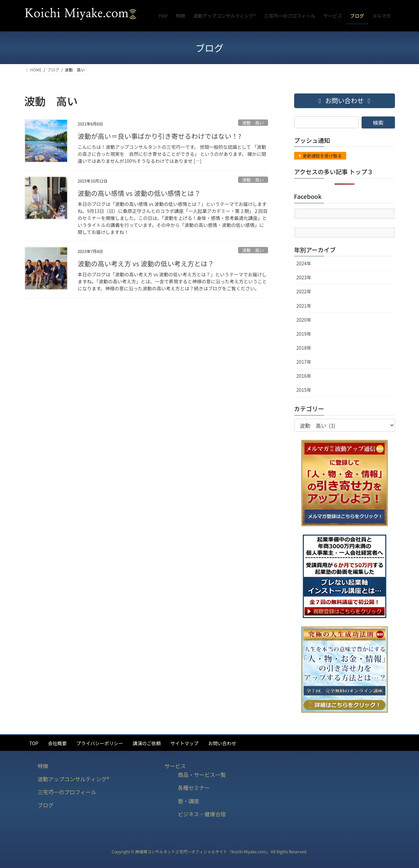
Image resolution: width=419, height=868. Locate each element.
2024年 (303, 263)
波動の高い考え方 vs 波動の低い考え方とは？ (146, 263)
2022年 (303, 291)
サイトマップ (184, 743)
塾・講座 (188, 801)
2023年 (303, 277)
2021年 (303, 305)
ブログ (46, 805)
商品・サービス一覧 (202, 775)
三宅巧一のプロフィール (67, 792)
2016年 (303, 375)
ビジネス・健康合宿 (202, 814)
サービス (175, 766)
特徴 (43, 766)
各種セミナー (194, 788)
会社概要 (57, 743)
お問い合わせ (222, 743)
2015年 (303, 389)
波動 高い (253, 122)
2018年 (303, 347)
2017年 (303, 361)
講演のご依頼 (147, 743)
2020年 (303, 319)
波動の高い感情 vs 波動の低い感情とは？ (139, 193)
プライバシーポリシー (99, 743)
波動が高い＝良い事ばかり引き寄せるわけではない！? (159, 136)
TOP (33, 743)
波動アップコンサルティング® (74, 779)
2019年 (303, 333)
